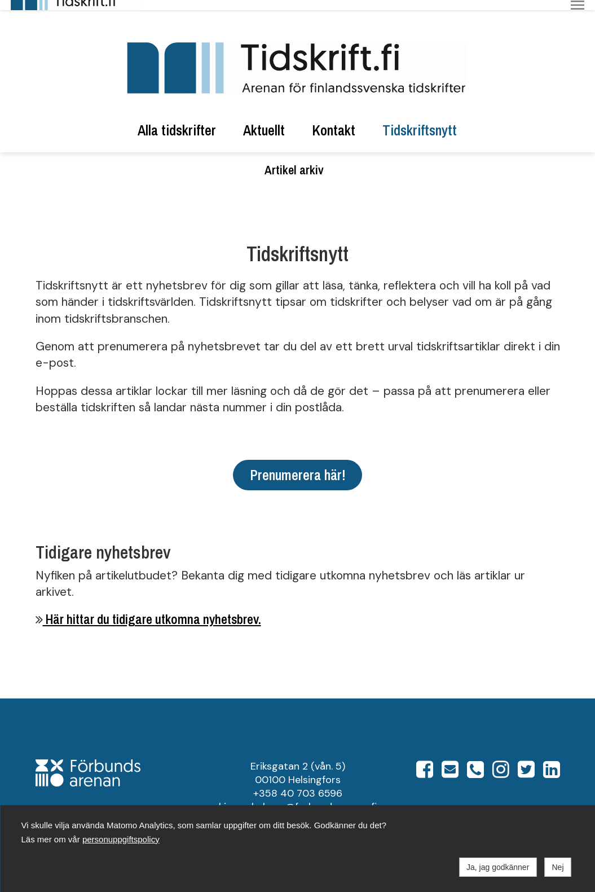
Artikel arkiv (294, 159)
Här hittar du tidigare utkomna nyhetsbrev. (152, 609)
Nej (557, 867)
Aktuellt (264, 120)
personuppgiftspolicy (121, 839)
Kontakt (333, 120)
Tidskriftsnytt (419, 120)
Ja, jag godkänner (497, 867)
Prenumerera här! (297, 464)
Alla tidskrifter (177, 120)
